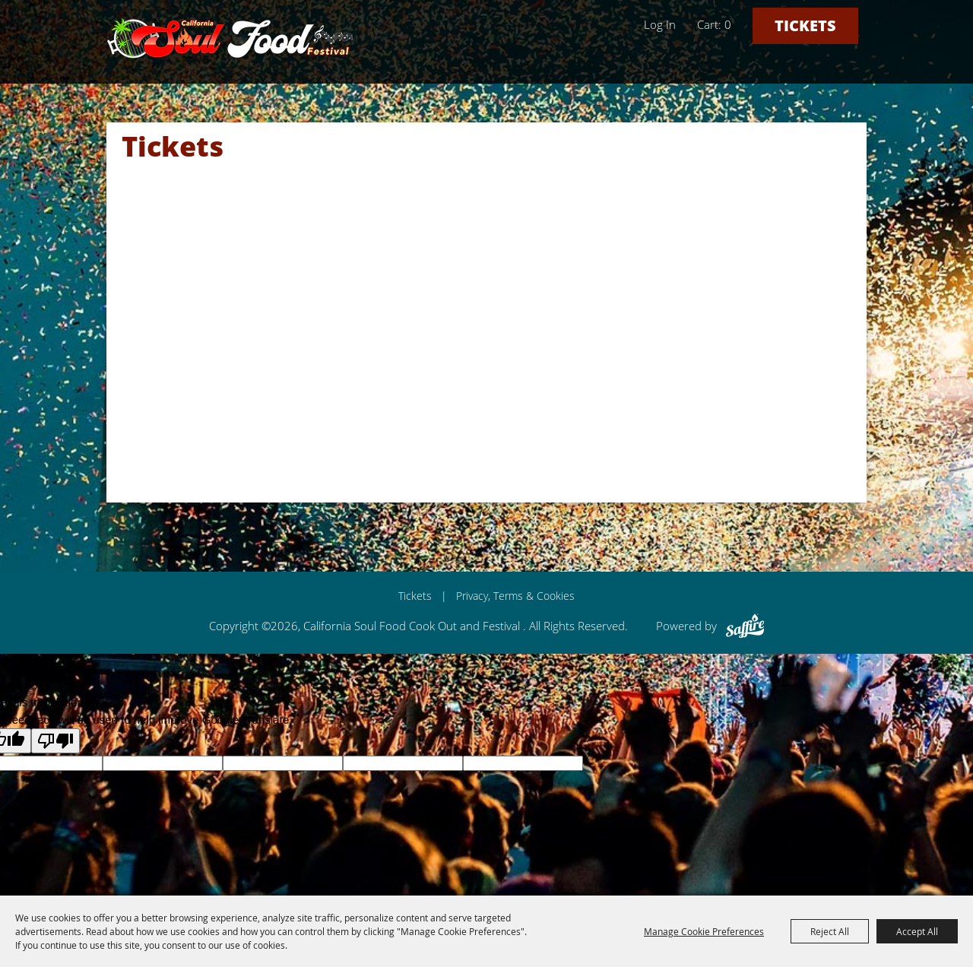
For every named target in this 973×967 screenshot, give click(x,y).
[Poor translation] (55, 740)
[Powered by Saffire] (745, 625)
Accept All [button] (917, 931)
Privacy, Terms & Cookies (515, 595)
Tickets (805, 25)
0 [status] (727, 24)
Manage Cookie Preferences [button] (704, 931)
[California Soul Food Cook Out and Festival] (230, 38)
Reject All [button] (829, 931)
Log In (660, 24)
